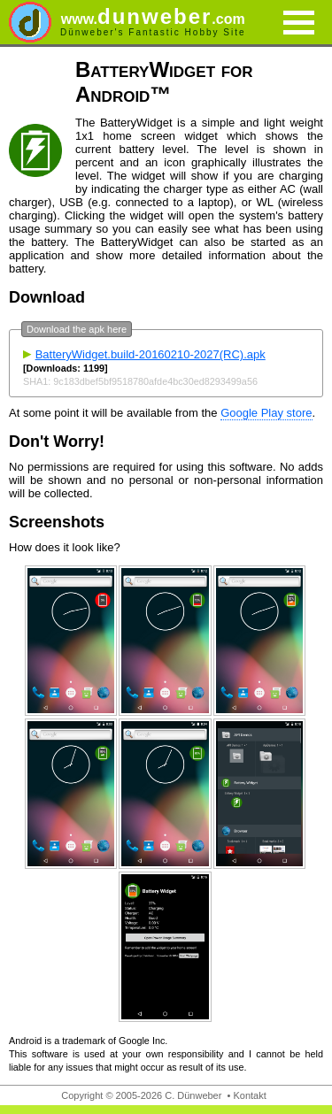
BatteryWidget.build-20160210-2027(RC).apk (150, 354)
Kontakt (249, 1095)
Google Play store (266, 412)
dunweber (153, 16)
